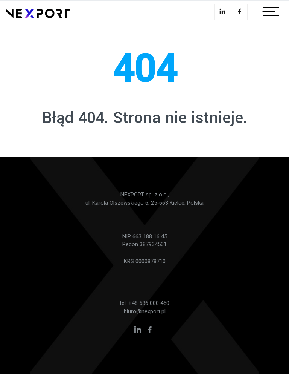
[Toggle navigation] (271, 13)
